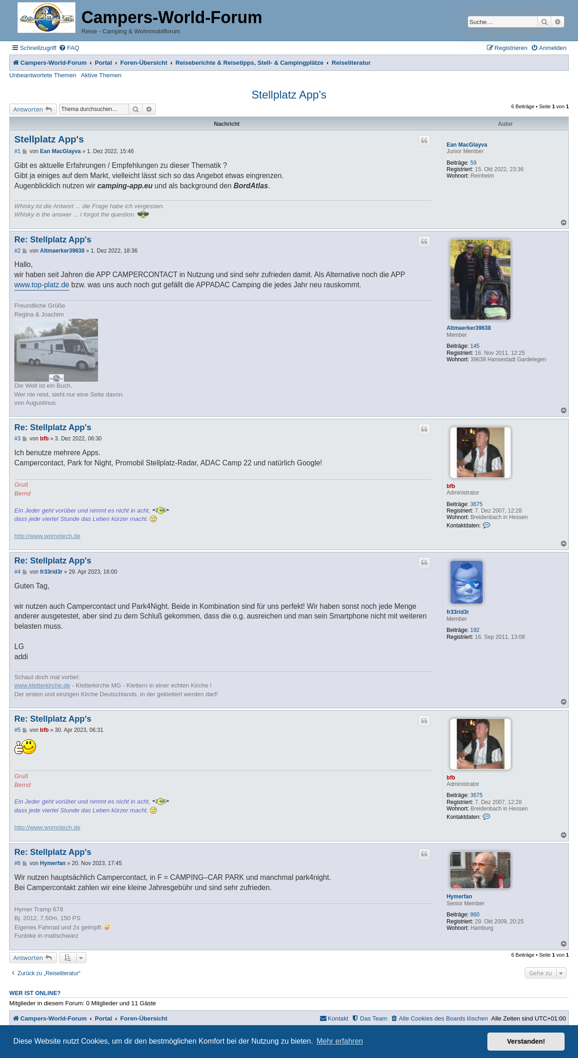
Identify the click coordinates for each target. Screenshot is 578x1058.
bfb (451, 486)
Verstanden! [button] (526, 1041)
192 (475, 630)
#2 (17, 250)
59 (473, 163)
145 (475, 346)
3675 (476, 504)
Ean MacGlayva (467, 145)
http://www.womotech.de (47, 535)
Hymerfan (459, 896)
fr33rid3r (458, 612)
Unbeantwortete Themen (42, 75)
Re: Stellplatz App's (53, 239)
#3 (17, 438)
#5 (17, 730)
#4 (17, 572)
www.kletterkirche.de (42, 685)
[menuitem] (69, 48)
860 (475, 914)
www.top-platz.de (41, 285)
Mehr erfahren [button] (339, 1041)
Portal (103, 62)
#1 (17, 151)
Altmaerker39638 (469, 328)
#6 (17, 863)
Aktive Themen (101, 75)
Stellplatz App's (289, 94)
